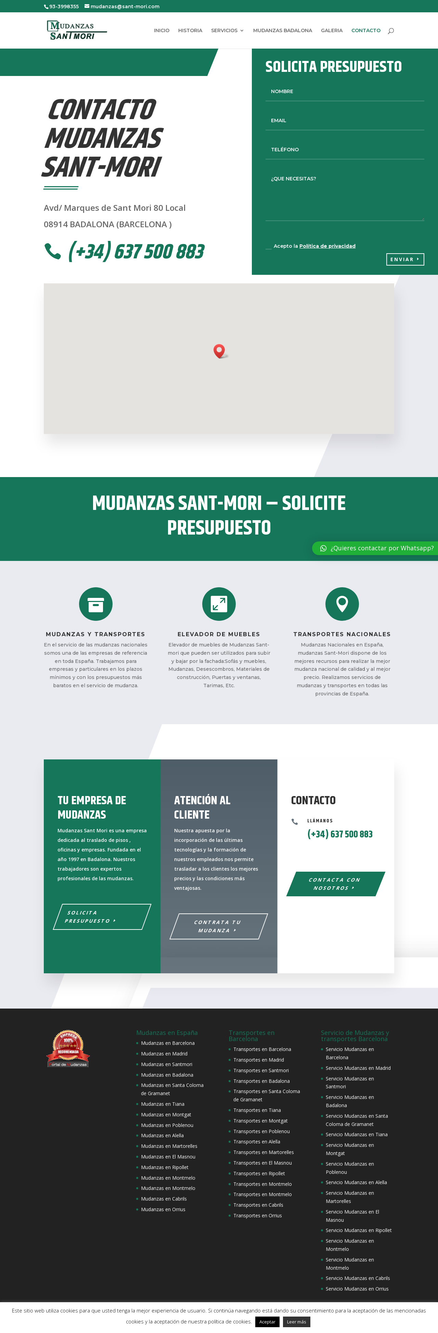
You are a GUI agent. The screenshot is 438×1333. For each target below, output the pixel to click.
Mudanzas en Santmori (166, 1064)
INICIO (161, 31)
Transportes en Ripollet (259, 1173)
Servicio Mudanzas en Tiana (357, 1134)
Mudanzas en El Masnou (168, 1156)
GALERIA (332, 31)
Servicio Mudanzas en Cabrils (358, 1278)
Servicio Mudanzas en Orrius (357, 1288)
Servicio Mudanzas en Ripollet (359, 1230)
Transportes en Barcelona (262, 1049)
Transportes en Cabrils (258, 1205)
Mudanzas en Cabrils (164, 1198)
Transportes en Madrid (258, 1059)
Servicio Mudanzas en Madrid (358, 1068)
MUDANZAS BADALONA (282, 31)
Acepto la (311, 246)
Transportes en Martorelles (263, 1152)
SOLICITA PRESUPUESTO (88, 916)
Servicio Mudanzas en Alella (356, 1182)
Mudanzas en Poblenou (167, 1125)
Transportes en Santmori (261, 1070)
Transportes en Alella (256, 1141)
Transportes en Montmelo (262, 1184)
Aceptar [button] (267, 1322)
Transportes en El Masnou (262, 1162)
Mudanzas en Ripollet (165, 1167)
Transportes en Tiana (257, 1110)
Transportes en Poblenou (261, 1131)
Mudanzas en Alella (162, 1135)
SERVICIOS (224, 31)
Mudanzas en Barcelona (168, 1043)
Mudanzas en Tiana (162, 1104)
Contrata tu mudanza (218, 926)
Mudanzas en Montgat (166, 1114)
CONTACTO (366, 31)
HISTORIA (190, 31)
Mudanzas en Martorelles (169, 1146)
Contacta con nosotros (335, 883)
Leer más (296, 1322)
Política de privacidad (327, 246)
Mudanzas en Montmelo (168, 1178)
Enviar (402, 259)
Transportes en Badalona (261, 1081)
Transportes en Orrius (257, 1215)
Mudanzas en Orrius (163, 1209)
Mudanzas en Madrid (164, 1053)
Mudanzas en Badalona (167, 1075)
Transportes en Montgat (260, 1120)
